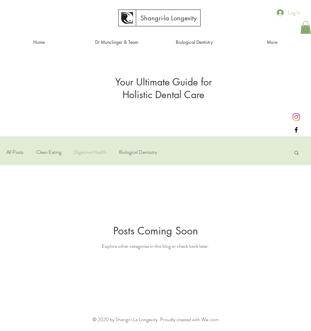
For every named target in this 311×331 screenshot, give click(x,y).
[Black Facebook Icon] (296, 129)
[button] (305, 27)
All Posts (14, 152)
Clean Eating (48, 152)
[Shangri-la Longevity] (168, 18)
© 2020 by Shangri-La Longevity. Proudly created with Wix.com (155, 319)
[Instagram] (296, 117)
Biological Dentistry (138, 152)
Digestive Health (90, 152)
